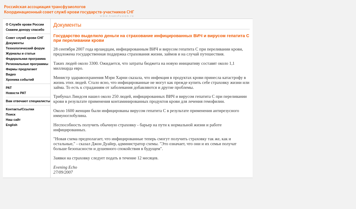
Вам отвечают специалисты (28, 101)
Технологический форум (25, 48)
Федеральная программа (26, 58)
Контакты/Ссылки (20, 109)
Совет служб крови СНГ (25, 37)
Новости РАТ (16, 93)
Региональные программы (27, 64)
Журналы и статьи (20, 53)
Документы (15, 43)
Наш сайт (13, 119)
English (11, 125)
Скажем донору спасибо (25, 29)
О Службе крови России (25, 24)
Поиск (10, 114)
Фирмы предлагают (21, 69)
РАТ (9, 87)
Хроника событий (20, 79)
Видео (11, 74)
